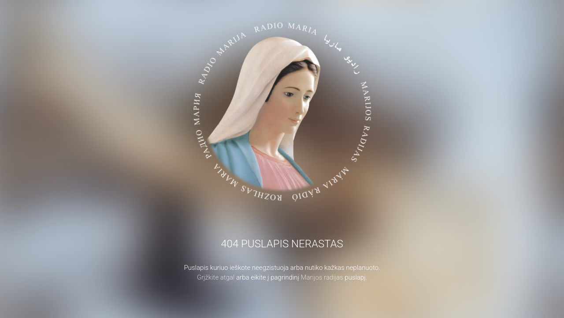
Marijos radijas (322, 277)
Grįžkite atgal (216, 277)
